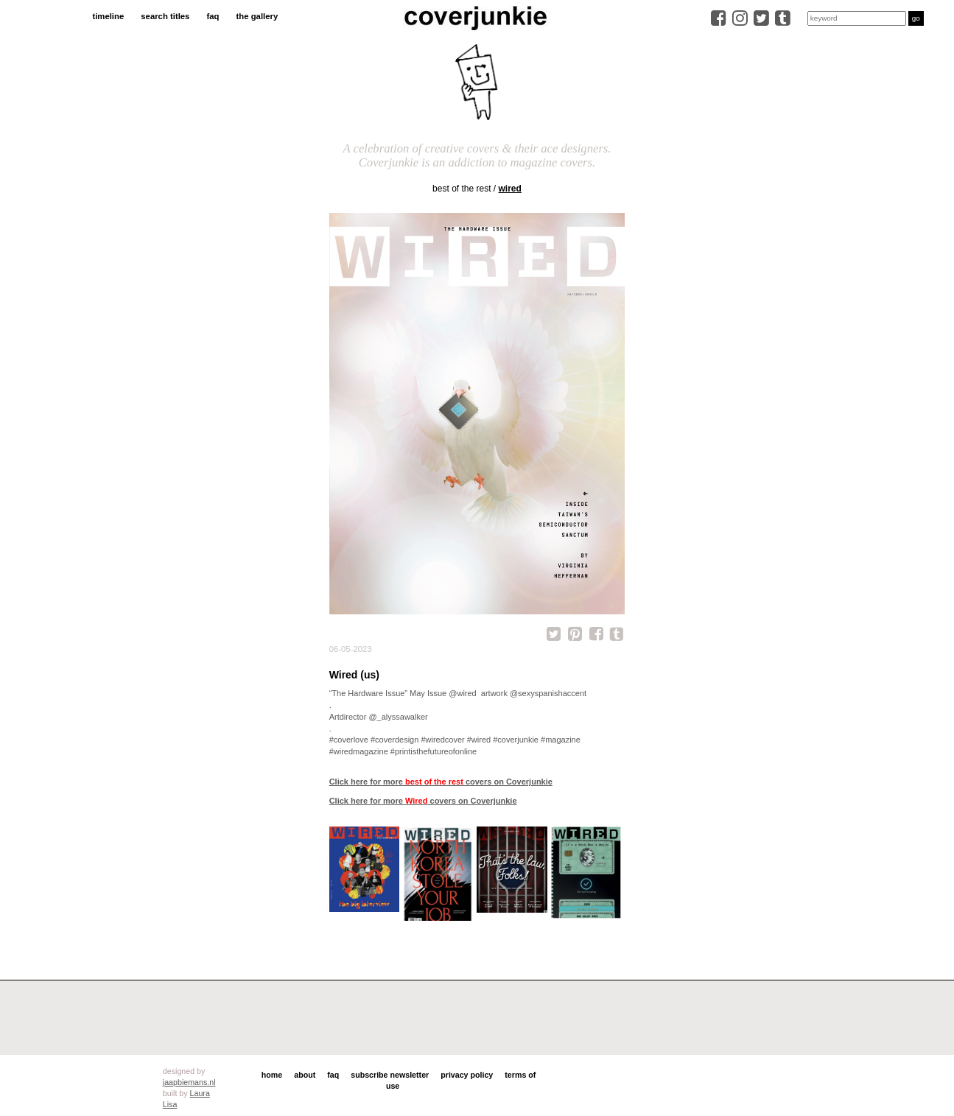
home (272, 1074)
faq (212, 16)
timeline (108, 16)
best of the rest (461, 188)
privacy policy (467, 1074)
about (304, 1074)
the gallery (257, 16)
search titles (165, 16)
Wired (510, 188)
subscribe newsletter (390, 1074)
